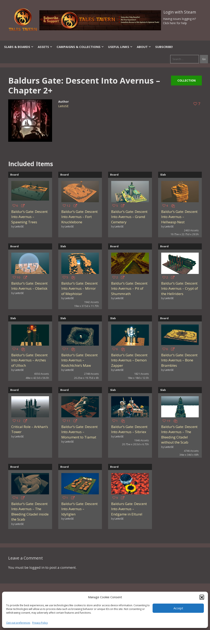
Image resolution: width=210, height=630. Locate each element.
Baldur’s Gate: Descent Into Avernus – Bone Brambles (179, 360)
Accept (178, 608)
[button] (202, 597)
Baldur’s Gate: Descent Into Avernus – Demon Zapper (129, 360)
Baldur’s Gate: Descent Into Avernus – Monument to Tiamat (79, 431)
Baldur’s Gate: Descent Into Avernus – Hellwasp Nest (179, 216)
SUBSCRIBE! (164, 47)
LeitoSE (63, 106)
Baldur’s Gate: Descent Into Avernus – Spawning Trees (29, 216)
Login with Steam (179, 12)
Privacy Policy (40, 622)
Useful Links (120, 47)
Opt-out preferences (18, 622)
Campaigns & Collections (80, 47)
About (144, 47)
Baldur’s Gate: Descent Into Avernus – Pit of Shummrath (129, 288)
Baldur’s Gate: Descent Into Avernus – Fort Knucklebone (79, 216)
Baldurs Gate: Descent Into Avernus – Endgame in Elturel (129, 508)
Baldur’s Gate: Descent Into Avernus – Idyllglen (79, 508)
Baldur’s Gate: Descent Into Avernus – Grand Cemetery (129, 216)
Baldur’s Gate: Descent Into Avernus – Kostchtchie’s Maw (79, 360)
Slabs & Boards (19, 47)
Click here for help (175, 23)
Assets (45, 47)
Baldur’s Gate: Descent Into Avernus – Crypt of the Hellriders (179, 288)
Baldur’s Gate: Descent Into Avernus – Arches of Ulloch (29, 360)
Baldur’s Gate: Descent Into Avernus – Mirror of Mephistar (79, 288)
